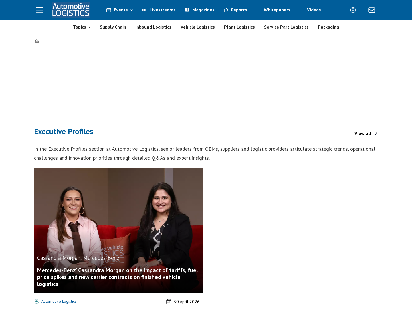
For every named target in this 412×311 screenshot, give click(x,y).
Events (121, 10)
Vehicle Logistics (198, 27)
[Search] (335, 10)
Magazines (203, 10)
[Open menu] (39, 10)
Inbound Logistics (153, 27)
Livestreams (163, 10)
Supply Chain (113, 27)
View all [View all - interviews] (362, 133)
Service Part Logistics (286, 27)
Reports (239, 10)
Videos (314, 10)
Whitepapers (277, 10)
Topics (79, 27)
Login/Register (354, 10)
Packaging (328, 27)
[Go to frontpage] (71, 10)
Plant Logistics (239, 27)
